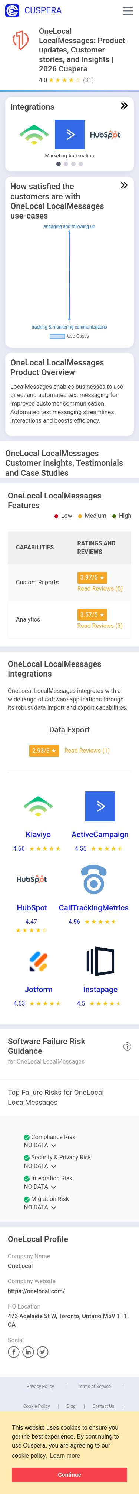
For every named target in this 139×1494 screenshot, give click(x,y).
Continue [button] (69, 1475)
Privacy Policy (40, 1386)
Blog (71, 1406)
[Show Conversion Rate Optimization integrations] (73, 164)
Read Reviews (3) (100, 625)
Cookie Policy (36, 1406)
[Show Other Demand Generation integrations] (66, 164)
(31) (88, 80)
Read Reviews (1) (87, 750)
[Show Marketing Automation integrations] (58, 164)
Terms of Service (94, 1386)
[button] (128, 10)
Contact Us (103, 1406)
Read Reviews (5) (100, 588)
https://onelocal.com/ (36, 1291)
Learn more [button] (65, 1455)
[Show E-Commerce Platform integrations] (81, 164)
